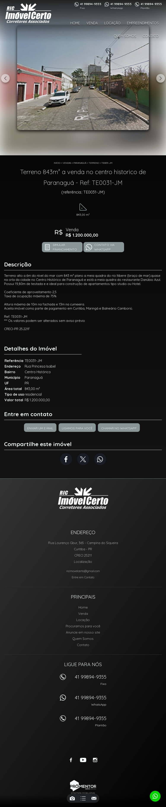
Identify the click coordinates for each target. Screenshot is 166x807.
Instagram (95, 760)
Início (57, 163)
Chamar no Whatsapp (119, 428)
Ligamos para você (77, 428)
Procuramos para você (83, 626)
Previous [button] (5, 78)
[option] (83, 77)
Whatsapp (100, 459)
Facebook (66, 459)
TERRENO (94, 163)
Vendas (67, 163)
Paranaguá (79, 163)
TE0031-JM (106, 163)
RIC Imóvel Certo (83, 498)
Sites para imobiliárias (83, 793)
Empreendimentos (143, 23)
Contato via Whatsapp (104, 247)
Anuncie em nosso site (83, 632)
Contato (151, 36)
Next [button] (160, 78)
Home (75, 23)
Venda (92, 23)
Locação (112, 23)
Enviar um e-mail (40, 428)
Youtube (83, 760)
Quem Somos (125, 36)
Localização (83, 562)
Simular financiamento (65, 247)
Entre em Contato (83, 577)
